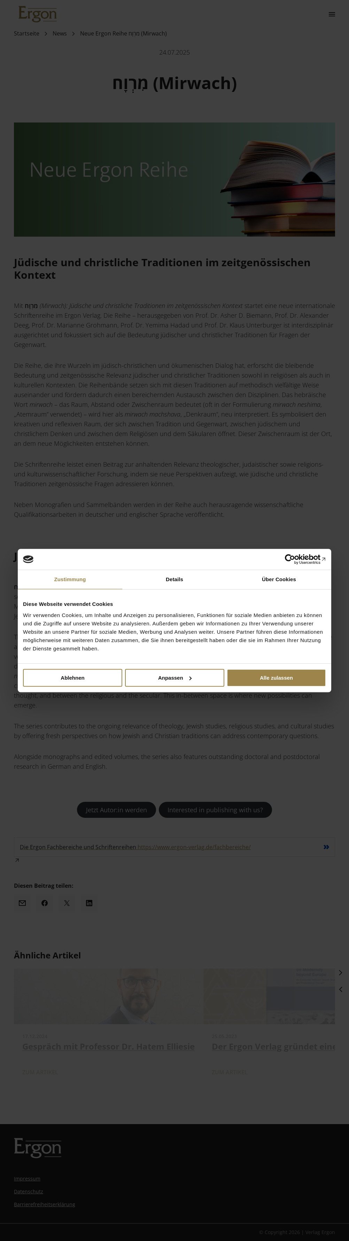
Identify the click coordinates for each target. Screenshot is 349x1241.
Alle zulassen (276, 678)
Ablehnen (72, 678)
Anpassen (175, 678)
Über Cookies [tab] (279, 579)
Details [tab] (174, 579)
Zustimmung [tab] (70, 579)
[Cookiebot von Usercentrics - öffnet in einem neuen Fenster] (295, 559)
